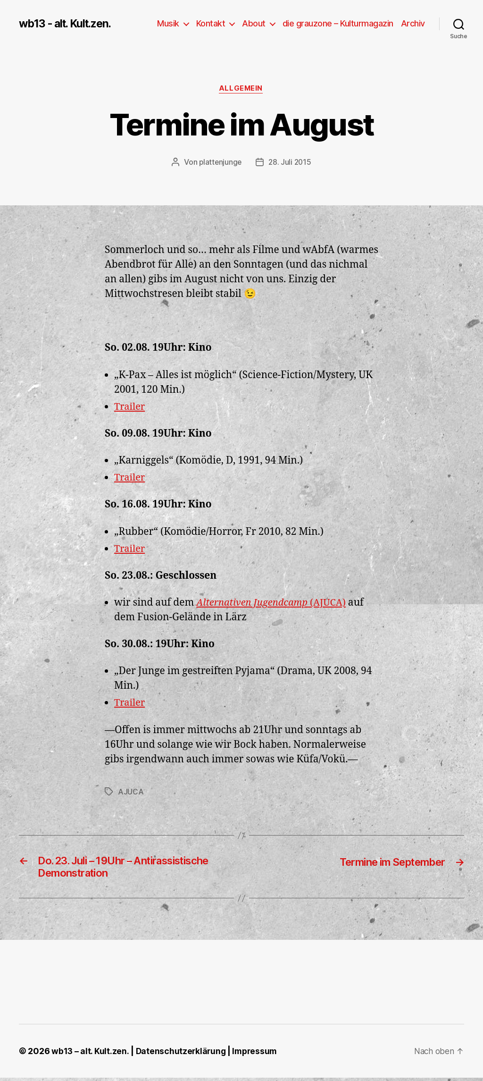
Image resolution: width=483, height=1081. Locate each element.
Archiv (413, 23)
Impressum (257, 1054)
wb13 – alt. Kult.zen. (90, 1054)
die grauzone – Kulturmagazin (338, 23)
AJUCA (131, 792)
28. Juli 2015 (290, 163)
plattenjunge (220, 163)
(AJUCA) (274, 603)
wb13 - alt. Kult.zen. (68, 23)
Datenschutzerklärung (182, 1054)
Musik (168, 23)
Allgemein (241, 89)
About (254, 23)
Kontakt (210, 23)
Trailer (130, 407)
